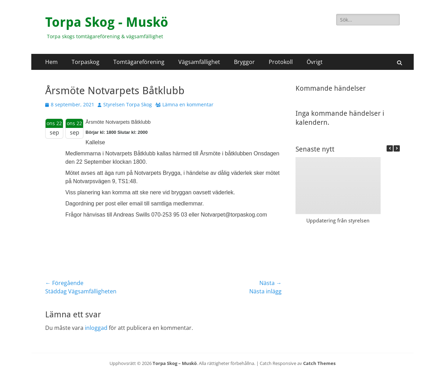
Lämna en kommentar (187, 104)
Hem (51, 62)
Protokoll (281, 62)
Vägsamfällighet (199, 62)
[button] (397, 148)
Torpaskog (85, 62)
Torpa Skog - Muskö (106, 22)
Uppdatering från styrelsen (338, 221)
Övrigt (315, 62)
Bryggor (244, 62)
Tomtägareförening (138, 62)
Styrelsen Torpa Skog (127, 104)
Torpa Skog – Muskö (175, 363)
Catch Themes (319, 363)
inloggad (96, 328)
